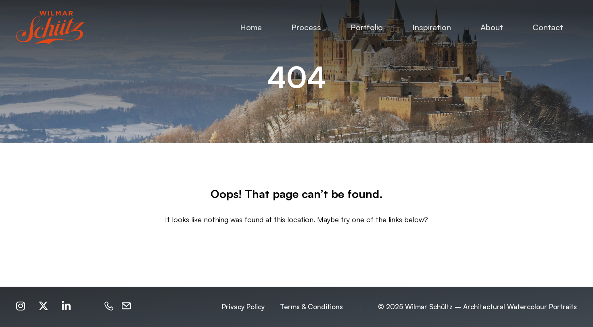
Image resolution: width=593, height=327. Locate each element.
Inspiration (431, 27)
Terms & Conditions (311, 306)
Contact (547, 27)
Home (251, 27)
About (491, 27)
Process (306, 27)
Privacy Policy (243, 306)
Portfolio (367, 27)
